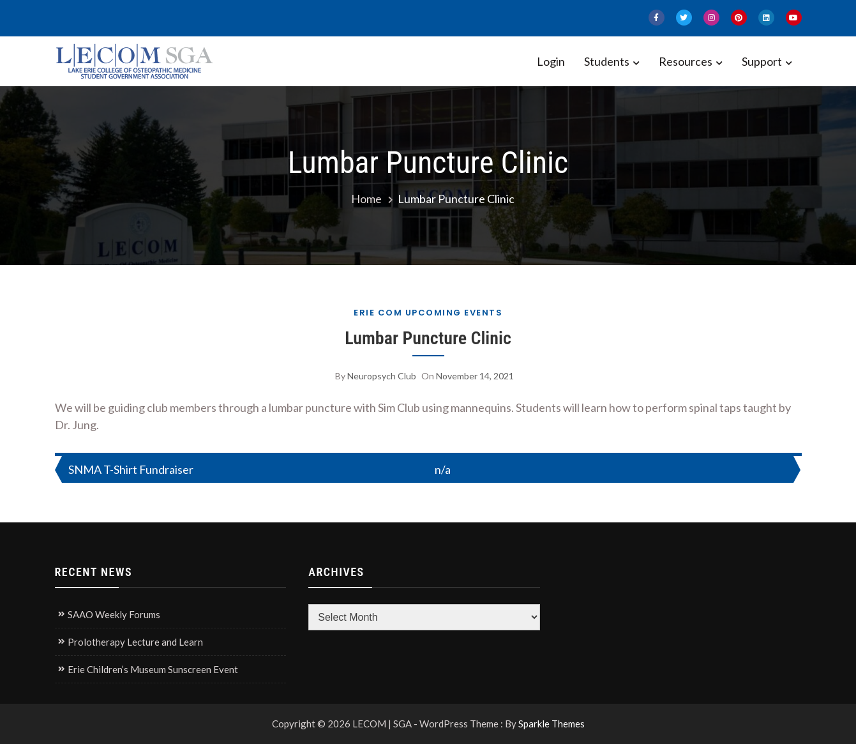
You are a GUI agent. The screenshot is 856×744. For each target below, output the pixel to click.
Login (551, 61)
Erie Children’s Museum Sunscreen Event (153, 669)
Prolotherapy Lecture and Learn (135, 642)
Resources (685, 61)
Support (762, 61)
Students (606, 61)
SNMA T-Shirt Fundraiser (130, 469)
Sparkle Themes (551, 723)
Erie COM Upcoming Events (428, 313)
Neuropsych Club (381, 375)
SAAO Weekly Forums (114, 614)
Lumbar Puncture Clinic (428, 338)
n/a (443, 469)
